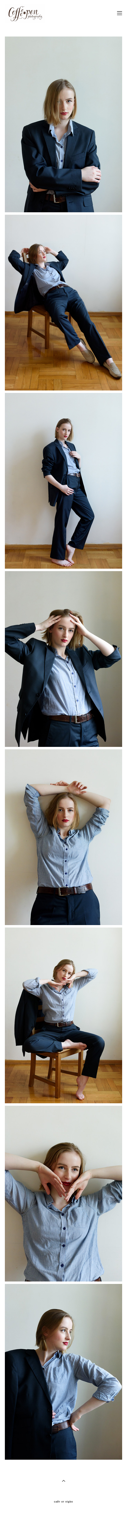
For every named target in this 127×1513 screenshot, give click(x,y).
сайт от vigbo (63, 1502)
